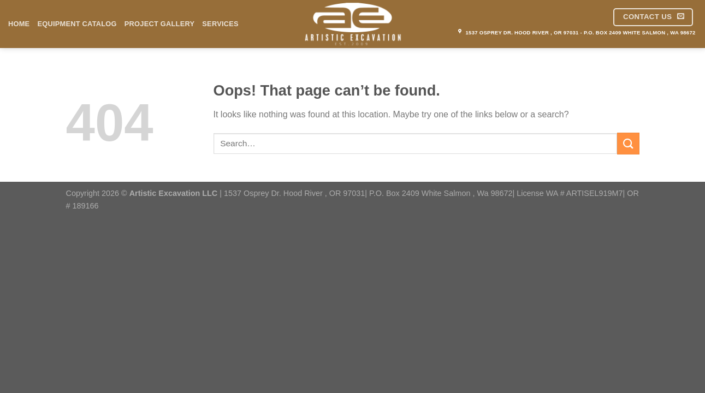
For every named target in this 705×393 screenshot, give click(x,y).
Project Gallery (160, 24)
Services (220, 24)
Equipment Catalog (76, 24)
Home (18, 24)
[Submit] (628, 143)
